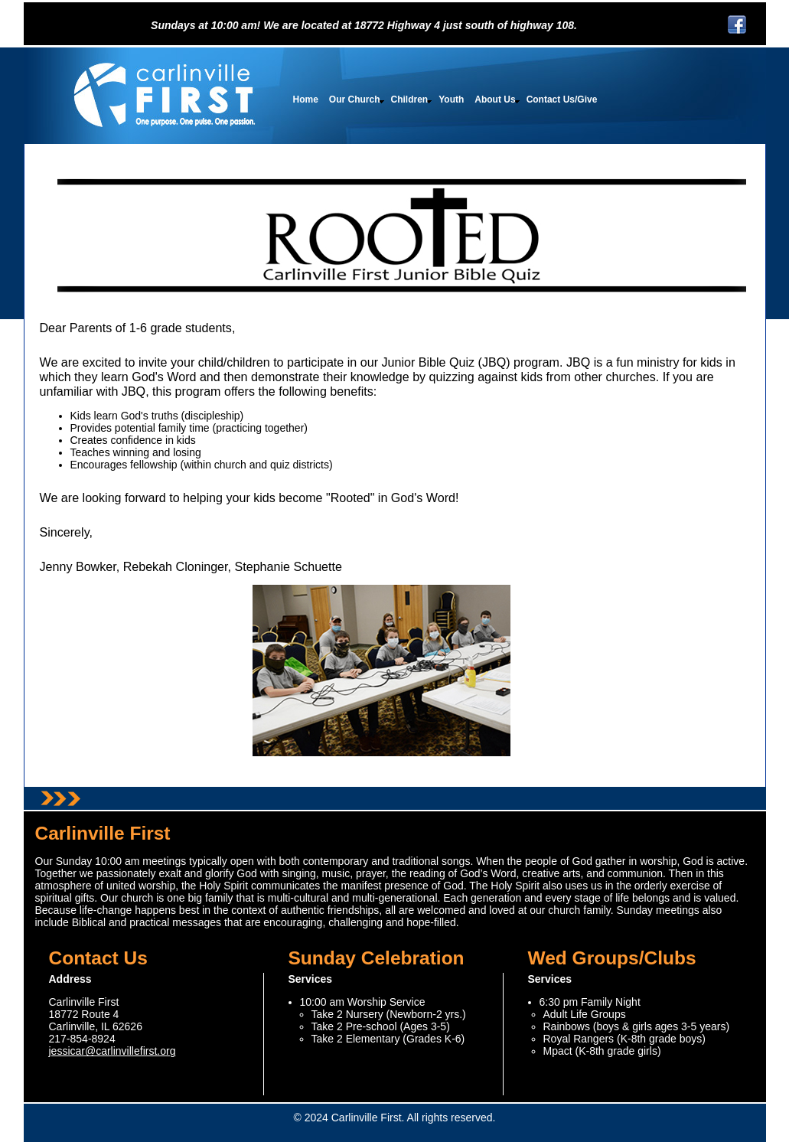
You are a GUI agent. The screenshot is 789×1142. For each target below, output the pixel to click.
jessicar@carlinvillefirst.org (112, 1051)
